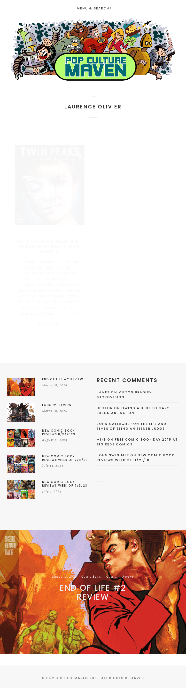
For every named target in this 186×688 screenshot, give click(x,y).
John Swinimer (113, 455)
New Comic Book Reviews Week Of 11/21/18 (136, 457)
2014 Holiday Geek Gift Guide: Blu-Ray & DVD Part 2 (49, 242)
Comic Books (91, 577)
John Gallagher (114, 423)
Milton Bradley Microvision (124, 394)
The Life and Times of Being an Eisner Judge (131, 426)
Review (128, 577)
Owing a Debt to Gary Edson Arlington (133, 410)
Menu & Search (94, 8)
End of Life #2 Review (93, 592)
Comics (112, 577)
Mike (101, 439)
